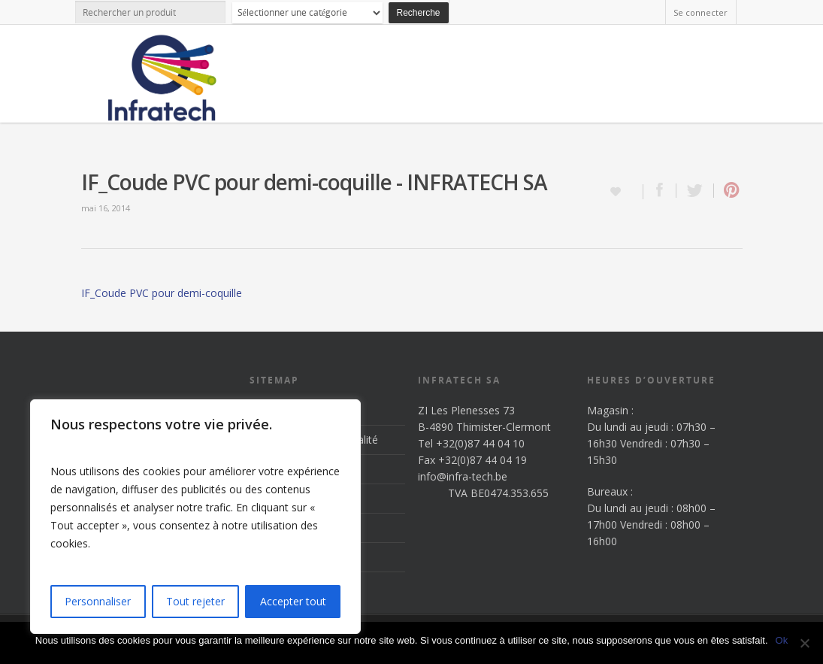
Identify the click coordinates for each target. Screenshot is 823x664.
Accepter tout (293, 601)
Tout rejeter (195, 601)
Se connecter (700, 12)
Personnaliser (98, 601)
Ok (782, 640)
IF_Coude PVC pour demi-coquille (161, 293)
